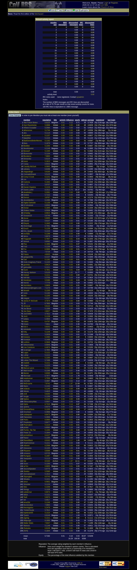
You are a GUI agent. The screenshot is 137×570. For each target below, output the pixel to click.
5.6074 (47, 497)
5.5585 (47, 471)
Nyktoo (26, 399)
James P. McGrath (31, 301)
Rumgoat (27, 456)
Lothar (26, 355)
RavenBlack (28, 440)
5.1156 (47, 203)
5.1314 (47, 513)
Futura (26, 254)
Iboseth (26, 291)
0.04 (71, 156)
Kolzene (27, 337)
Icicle (25, 293)
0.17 (71, 440)
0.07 (71, 179)
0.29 (71, 376)
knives (26, 334)
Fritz (25, 252)
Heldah (26, 275)
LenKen (26, 342)
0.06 (71, 167)
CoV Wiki (104, 5)
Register (114, 3)
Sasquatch (28, 458)
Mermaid (27, 376)
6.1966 (47, 244)
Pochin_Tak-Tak (30, 430)
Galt (25, 260)
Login (106, 3)
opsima (26, 407)
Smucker (27, 484)
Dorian (26, 208)
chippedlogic (28, 172)
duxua (26, 218)
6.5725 (47, 453)
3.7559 (47, 378)
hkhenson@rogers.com (32, 288)
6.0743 (47, 477)
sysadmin (80, 97)
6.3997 (47, 381)
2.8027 (47, 311)
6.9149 (47, 515)
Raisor (26, 438)
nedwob (27, 389)
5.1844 (47, 433)
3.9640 (47, 329)
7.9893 (47, 156)
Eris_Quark (28, 231)
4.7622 (47, 314)
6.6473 (47, 415)
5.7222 (47, 195)
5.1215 (47, 138)
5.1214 (47, 425)
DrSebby (27, 213)
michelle (27, 381)
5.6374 (47, 407)
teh (25, 500)
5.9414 (47, 265)
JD (25, 303)
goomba (27, 265)
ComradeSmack (30, 174)
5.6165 (47, 172)
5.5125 (47, 174)
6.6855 (47, 466)
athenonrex (28, 130)
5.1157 (47, 135)
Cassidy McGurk (30, 167)
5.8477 (47, 422)
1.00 (63, 272)
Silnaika (27, 479)
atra (25, 133)
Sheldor (26, 471)
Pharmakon (28, 425)
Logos (26, 353)
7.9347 (47, 523)
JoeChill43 (28, 314)
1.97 (71, 384)
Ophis (26, 404)
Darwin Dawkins (30, 187)
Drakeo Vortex (29, 210)
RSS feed (103, 567)
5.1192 (47, 293)
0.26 (71, 427)
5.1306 (47, 309)
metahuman (28, 378)
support (68, 566)
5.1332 (47, 386)
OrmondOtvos (29, 409)
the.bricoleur (28, 505)
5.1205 (47, 291)
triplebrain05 (28, 513)
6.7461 (47, 226)
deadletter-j (28, 192)
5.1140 (47, 389)
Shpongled (28, 477)
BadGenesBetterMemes (33, 141)
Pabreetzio (28, 417)
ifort (25, 296)
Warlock (27, 526)
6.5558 (47, 210)
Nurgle (26, 396)
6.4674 (47, 347)
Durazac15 (28, 216)
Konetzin (27, 340)
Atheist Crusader (30, 128)
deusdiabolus (29, 200)
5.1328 (47, 489)
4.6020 (47, 254)
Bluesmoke (28, 154)
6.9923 (47, 213)
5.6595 (47, 373)
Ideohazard (39, 14)
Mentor (26, 373)
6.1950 (47, 520)
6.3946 (47, 342)
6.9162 (47, 440)
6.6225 (47, 123)
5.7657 (47, 239)
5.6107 (47, 221)
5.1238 (47, 316)
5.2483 (47, 337)
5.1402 (47, 182)
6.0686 (47, 249)
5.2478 (47, 508)
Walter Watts (28, 523)
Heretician (27, 280)
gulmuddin (27, 267)
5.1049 (47, 487)
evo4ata (27, 234)
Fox (25, 249)
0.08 (63, 190)
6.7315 (47, 404)
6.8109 (47, 528)
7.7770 (47, 283)
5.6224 (47, 159)
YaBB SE (80, 563)
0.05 (71, 252)
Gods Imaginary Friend (32, 262)
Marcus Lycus (29, 368)
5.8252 (47, 327)
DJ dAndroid (28, 205)
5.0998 (47, 125)
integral (26, 298)
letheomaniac (29, 345)
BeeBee (27, 146)
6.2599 (47, 446)
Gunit (26, 270)
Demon (26, 198)
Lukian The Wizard (31, 360)
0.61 (71, 523)
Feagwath (27, 239)
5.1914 (47, 474)
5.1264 (47, 430)
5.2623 (47, 161)
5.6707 (47, 185)
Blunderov (27, 156)
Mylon (26, 386)
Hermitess (27, 285)
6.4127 (47, 435)
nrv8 (25, 394)
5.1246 (47, 502)
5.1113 (47, 458)
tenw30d (27, 502)
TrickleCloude (29, 510)
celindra (27, 169)
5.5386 (47, 280)
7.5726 (47, 252)
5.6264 (47, 394)
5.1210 (47, 399)
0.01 (63, 123)
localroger (27, 350)
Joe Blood (27, 309)
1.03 (71, 448)
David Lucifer (29, 190)
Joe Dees (27, 311)
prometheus (28, 435)
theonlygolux (28, 508)
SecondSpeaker (30, 469)
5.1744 (47, 130)
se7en (26, 466)
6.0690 (47, 420)
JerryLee (27, 306)
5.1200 (47, 358)
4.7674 (47, 301)
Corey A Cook (29, 177)
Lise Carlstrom (29, 347)
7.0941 (47, 324)
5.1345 (47, 151)
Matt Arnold (28, 371)
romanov (27, 453)
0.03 (63, 198)
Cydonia (27, 182)
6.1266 (47, 371)
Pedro (26, 420)
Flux (25, 244)
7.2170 (47, 288)
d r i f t (26, 185)
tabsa (26, 495)
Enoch (26, 229)
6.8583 (47, 427)
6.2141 (47, 177)
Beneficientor (29, 148)
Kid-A (26, 327)
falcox (26, 236)
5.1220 (47, 262)
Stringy (26, 489)
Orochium (27, 412)
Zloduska (27, 528)
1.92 (71, 272)
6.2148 (47, 148)
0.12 (71, 123)
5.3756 (47, 278)
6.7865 (47, 350)
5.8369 (47, 451)
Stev (25, 487)
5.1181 (47, 260)
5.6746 (47, 216)
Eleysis (26, 223)
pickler (26, 427)
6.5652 (47, 482)
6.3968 (47, 412)
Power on (27, 433)
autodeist (27, 135)
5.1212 (47, 355)
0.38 (71, 288)
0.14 (71, 226)
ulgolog (26, 518)
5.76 (71, 190)
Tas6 (25, 497)
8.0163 (47, 461)
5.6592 (47, 241)
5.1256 (47, 396)
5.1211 (47, 267)
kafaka (26, 319)
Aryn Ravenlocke (30, 125)
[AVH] (26, 531)
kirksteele (27, 329)
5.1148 (47, 526)
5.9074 (47, 492)
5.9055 (47, 218)
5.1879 (47, 143)
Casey (26, 164)
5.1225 (47, 365)
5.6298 (47, 169)
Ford (25, 247)
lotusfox (26, 358)
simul (26, 482)
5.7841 (47, 270)
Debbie (26, 195)
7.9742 (47, 384)
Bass (25, 143)
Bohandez (27, 159)
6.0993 (47, 167)
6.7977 (47, 376)
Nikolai (26, 391)
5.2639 (47, 334)
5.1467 (47, 456)
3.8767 (47, 198)
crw (25, 179)
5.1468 (47, 340)
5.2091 (47, 192)
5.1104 (47, 154)
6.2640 (47, 179)
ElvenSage (28, 226)
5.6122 (47, 306)
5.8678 (47, 236)
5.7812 (47, 510)
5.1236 (47, 247)
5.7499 (47, 360)
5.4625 (47, 391)
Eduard (26, 221)
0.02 (63, 278)
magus (26, 365)
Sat (25, 461)
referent (26, 446)
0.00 (92, 94)
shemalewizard (29, 474)
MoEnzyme (28, 384)
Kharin (26, 324)
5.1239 (47, 332)
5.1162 (47, 141)
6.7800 (47, 303)
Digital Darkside (30, 203)
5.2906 (47, 417)
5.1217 (47, 298)
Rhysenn (27, 451)
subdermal (28, 492)
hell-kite (26, 278)
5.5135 (47, 272)
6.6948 (47, 345)
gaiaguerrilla (28, 257)
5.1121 (47, 353)
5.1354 (47, 146)
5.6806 (47, 285)
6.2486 (47, 200)
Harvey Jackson (30, 272)
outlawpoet (28, 415)
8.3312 (47, 190)
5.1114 (47, 133)
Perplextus (28, 422)
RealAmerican (29, 443)
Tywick (26, 515)
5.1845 (47, 208)
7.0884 (47, 505)
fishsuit (26, 241)
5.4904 (47, 319)
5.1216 (47, 187)
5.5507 (47, 402)
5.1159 (47, 229)
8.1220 (47, 448)
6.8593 (47, 205)
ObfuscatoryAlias (30, 402)
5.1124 (47, 484)
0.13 (71, 236)
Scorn (26, 464)
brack (26, 161)
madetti (26, 363)
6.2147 (47, 257)
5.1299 (47, 234)
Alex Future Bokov (31, 123)
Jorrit (25, 316)
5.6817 (47, 500)
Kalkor (26, 322)
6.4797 (47, 322)
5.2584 (47, 128)
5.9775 (47, 469)
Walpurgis (27, 520)
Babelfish (27, 138)
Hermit (26, 283)
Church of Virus (107, 7)
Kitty (25, 332)
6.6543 (47, 164)
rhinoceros (28, 448)
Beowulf (27, 151)
